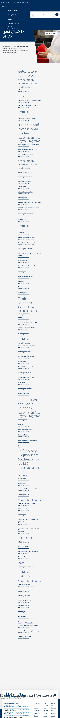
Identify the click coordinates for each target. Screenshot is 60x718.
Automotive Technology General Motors (29, 100)
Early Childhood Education (25, 192)
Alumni (10, 19)
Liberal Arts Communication (25, 429)
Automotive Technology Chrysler (27, 95)
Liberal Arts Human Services (25, 154)
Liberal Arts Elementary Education (27, 149)
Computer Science (23, 508)
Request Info (20, 2)
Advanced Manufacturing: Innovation (28, 625)
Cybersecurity (22, 514)
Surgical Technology (23, 333)
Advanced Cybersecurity (24, 595)
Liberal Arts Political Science (25, 213)
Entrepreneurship (22, 260)
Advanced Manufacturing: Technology (28, 631)
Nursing (20, 317)
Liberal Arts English (23, 435)
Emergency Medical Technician (26, 356)
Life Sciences (21, 483)
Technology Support (23, 605)
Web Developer (22, 616)
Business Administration (24, 181)
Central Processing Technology (26, 345)
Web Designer (21, 611)
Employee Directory (13, 23)
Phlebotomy (21, 382)
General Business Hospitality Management (30, 202)
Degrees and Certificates (7, 703)
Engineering (21, 541)
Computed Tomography (24, 351)
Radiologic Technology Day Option (27, 322)
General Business (22, 197)
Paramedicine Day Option (25, 372)
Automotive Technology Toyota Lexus (28, 105)
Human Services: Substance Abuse (27, 243)
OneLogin (3, 6)
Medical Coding (22, 361)
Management (21, 281)
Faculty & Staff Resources (15, 15)
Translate (18, 28)
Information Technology (24, 600)
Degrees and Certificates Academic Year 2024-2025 (14, 706)
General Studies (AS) (23, 494)
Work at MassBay (12, 10)
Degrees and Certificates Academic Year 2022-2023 (14, 713)
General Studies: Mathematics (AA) (27, 566)
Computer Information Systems (27, 503)
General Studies (22, 419)
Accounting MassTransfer (25, 176)
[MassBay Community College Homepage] (9, 33)
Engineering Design (23, 546)
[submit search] (57, 15)
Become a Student (6, 2)
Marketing (20, 287)
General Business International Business (29, 207)
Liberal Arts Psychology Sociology (27, 440)
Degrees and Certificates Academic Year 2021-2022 (14, 716)
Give (26, 2)
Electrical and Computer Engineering (28, 551)
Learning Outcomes (23, 91)
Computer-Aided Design (24, 636)
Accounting (21, 170)
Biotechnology (22, 478)
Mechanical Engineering (24, 557)
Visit (14, 2)
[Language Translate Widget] (15, 27)
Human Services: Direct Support (27, 237)
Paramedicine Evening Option (26, 377)
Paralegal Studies (22, 219)
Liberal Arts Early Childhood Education (28, 144)
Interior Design (22, 271)
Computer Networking (24, 584)
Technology (21, 531)
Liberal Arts (21, 424)
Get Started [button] (51, 33)
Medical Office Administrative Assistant (29, 367)
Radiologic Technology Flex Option (27, 327)
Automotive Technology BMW (26, 90)
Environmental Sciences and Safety (28, 489)
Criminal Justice (22, 186)
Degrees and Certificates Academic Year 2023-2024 (14, 710)
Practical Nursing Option (24, 388)
